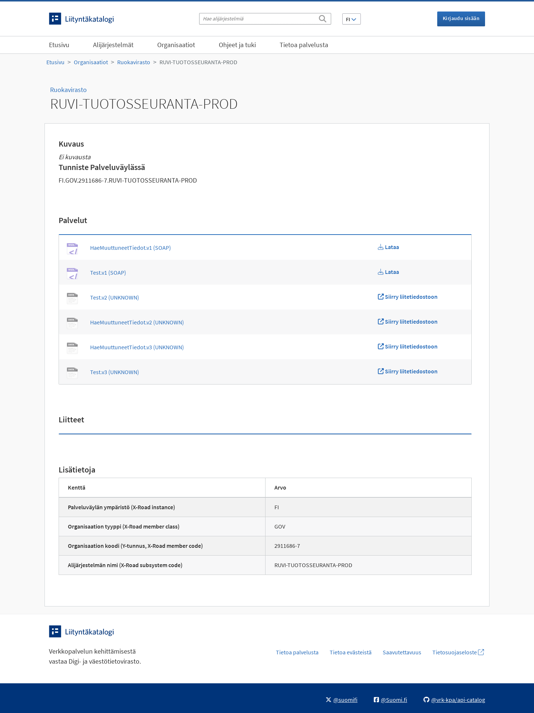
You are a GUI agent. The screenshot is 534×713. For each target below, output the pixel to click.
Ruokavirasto (133, 62)
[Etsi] (322, 17)
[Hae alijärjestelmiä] (265, 18)
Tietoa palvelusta (304, 44)
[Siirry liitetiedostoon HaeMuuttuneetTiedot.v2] (408, 321)
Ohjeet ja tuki (237, 44)
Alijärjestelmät (113, 44)
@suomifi (341, 699)
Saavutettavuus (402, 652)
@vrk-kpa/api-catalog (454, 699)
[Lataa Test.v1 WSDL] (388, 271)
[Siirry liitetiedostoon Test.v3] (408, 371)
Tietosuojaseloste (458, 652)
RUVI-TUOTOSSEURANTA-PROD (198, 62)
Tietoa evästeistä (351, 652)
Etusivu (59, 44)
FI (351, 19)
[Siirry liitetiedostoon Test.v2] (408, 296)
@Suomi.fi (390, 699)
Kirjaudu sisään (461, 18)
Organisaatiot (176, 44)
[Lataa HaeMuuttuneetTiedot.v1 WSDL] (388, 247)
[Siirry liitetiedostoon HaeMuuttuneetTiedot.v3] (408, 346)
